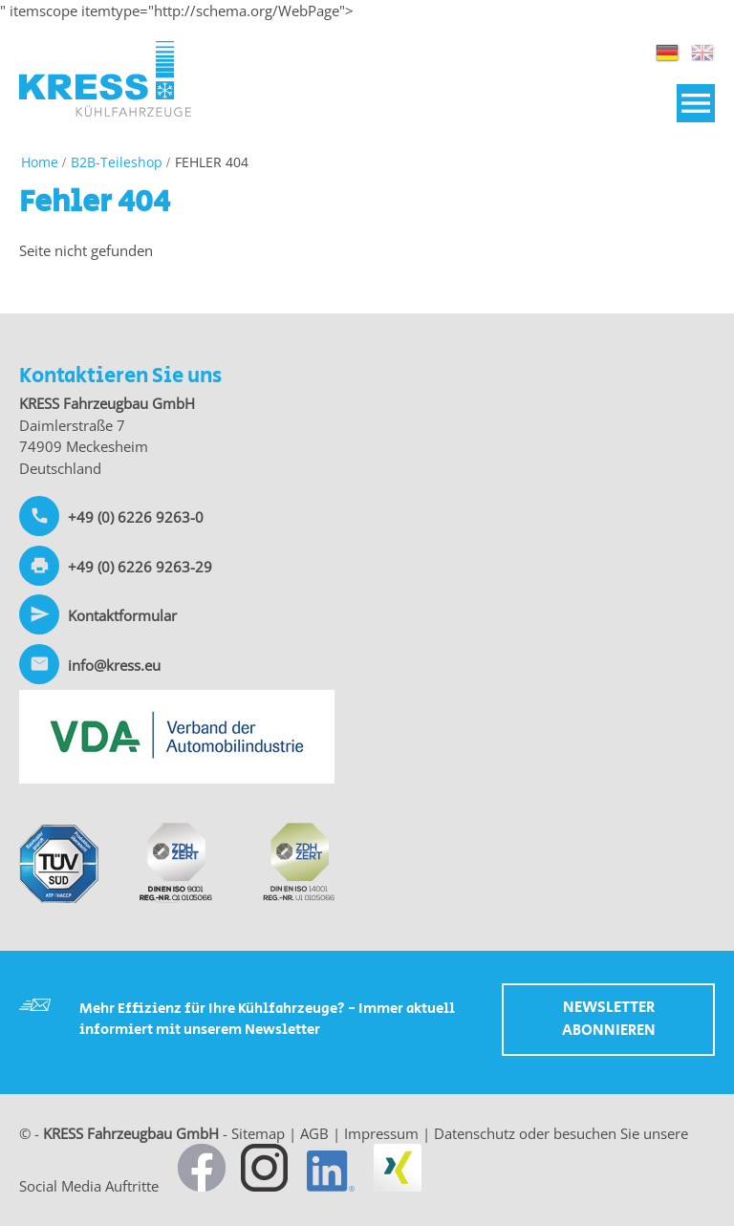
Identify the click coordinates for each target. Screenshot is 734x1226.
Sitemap (258, 1133)
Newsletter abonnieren (609, 1019)
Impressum (381, 1133)
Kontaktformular (122, 615)
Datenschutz (474, 1133)
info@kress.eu (114, 665)
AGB (314, 1133)
